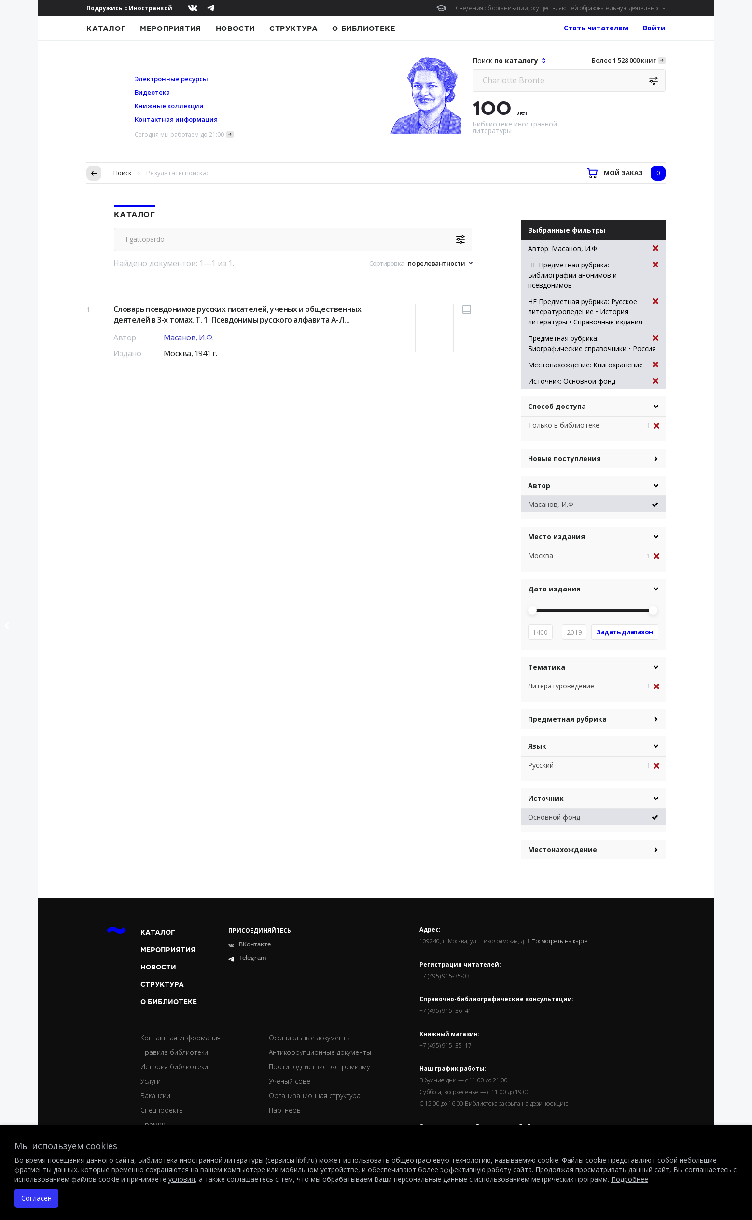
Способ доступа (557, 406)
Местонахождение (562, 849)
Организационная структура (315, 1095)
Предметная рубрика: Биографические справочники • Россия (593, 343)
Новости (235, 28)
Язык (537, 746)
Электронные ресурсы (171, 78)
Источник (546, 798)
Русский (541, 765)
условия (181, 1179)
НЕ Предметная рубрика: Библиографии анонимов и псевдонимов (593, 275)
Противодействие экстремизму (319, 1066)
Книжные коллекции (169, 105)
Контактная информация (176, 119)
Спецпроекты (162, 1110)
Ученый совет (291, 1081)
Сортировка (386, 263)
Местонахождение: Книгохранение (593, 365)
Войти (654, 27)
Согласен (36, 1198)
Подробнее (629, 1179)
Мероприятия (170, 28)
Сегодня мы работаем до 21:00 (179, 134)
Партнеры (285, 1110)
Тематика (546, 667)
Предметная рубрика (567, 719)
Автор (539, 485)
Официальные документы (310, 1037)
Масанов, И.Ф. (189, 337)
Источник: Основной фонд (593, 381)
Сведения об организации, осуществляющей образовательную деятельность (561, 8)
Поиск (122, 172)
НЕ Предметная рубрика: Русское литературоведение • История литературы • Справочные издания (593, 311)
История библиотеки (174, 1066)
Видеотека (152, 92)
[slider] (532, 610)
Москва (540, 555)
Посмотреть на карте (559, 941)
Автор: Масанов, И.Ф (593, 248)
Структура (293, 28)
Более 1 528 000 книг (624, 60)
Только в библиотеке (563, 425)
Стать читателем (596, 27)
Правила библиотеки (174, 1052)
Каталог (105, 28)
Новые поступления (564, 458)
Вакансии (155, 1095)
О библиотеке (363, 28)
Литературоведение (561, 685)
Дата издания (554, 588)
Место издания (556, 536)
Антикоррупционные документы (320, 1052)
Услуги (150, 1081)
